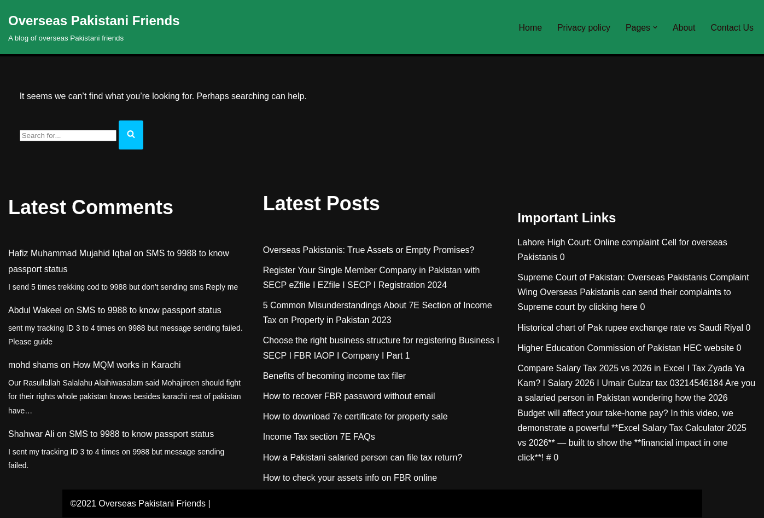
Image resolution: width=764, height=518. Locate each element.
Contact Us (732, 27)
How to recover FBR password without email (349, 396)
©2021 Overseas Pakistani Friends (138, 504)
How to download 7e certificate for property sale (355, 417)
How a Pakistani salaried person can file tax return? (363, 457)
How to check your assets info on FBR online (350, 478)
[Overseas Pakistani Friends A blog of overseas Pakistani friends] (94, 27)
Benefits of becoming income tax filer (334, 376)
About (683, 27)
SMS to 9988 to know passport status (149, 310)
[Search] (68, 136)
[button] (654, 27)
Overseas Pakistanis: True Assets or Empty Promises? (369, 250)
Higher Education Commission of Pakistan (599, 348)
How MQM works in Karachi (126, 365)
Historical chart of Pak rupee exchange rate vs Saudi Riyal (630, 328)
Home (529, 27)
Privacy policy (583, 27)
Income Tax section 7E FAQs (319, 437)
